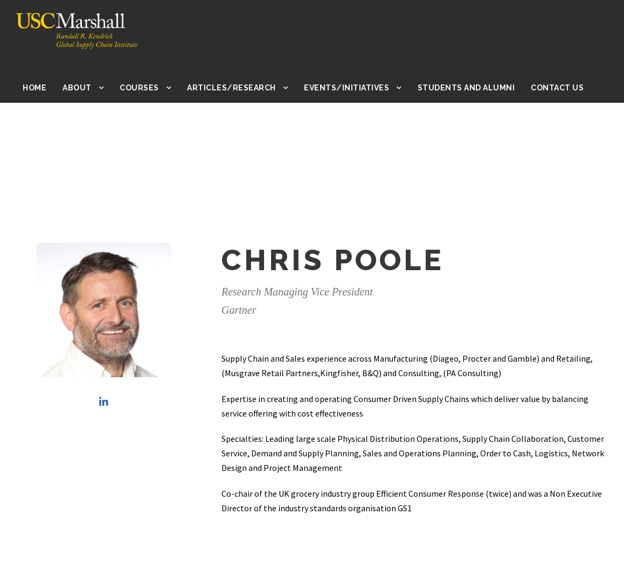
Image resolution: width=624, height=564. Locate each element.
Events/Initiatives (353, 87)
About (87, 87)
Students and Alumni (468, 87)
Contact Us (558, 87)
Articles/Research (240, 87)
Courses (149, 87)
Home (45, 87)
